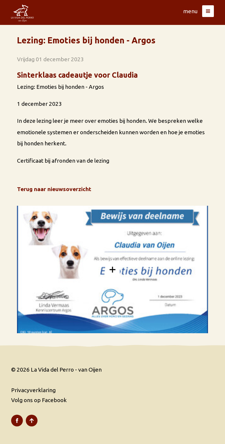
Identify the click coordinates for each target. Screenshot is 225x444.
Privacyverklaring (33, 390)
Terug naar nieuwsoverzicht (54, 189)
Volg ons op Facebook (39, 400)
